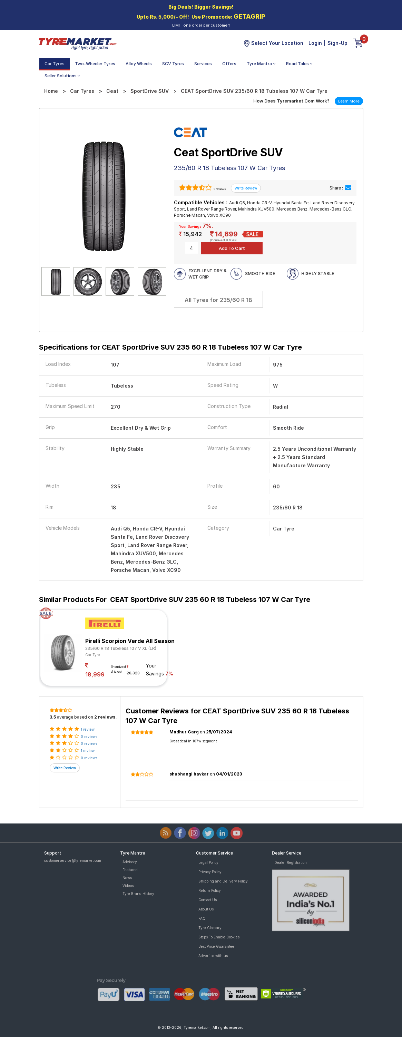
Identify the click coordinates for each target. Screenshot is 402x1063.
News (127, 878)
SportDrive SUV (149, 91)
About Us (206, 909)
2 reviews (219, 189)
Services (203, 63)
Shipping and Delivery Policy (223, 881)
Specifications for (170, 347)
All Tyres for (218, 299)
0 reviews (89, 736)
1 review (88, 729)
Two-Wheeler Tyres (95, 63)
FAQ (202, 918)
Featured (130, 870)
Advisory (129, 862)
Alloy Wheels (139, 63)
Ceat (112, 91)
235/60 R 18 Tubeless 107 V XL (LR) (120, 648)
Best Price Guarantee (216, 946)
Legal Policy (208, 862)
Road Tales (299, 63)
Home (51, 91)
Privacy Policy (210, 872)
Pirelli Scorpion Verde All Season (130, 640)
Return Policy (209, 890)
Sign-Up (337, 43)
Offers (229, 63)
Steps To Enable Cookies (218, 937)
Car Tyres (55, 63)
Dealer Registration (290, 862)
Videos (128, 886)
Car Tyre (92, 655)
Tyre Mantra (261, 63)
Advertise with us (213, 956)
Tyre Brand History (138, 893)
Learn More (349, 101)
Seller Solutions (62, 75)
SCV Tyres (173, 63)
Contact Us (207, 900)
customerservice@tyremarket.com (72, 860)
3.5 (53, 717)
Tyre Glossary (210, 928)
